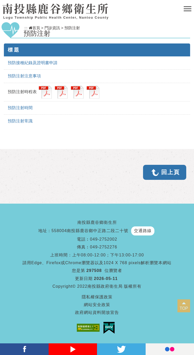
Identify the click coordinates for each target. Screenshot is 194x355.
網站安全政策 (97, 304)
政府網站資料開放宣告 (97, 312)
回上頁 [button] (170, 172)
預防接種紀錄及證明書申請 (32, 63)
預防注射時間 (20, 108)
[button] (187, 9)
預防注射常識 (20, 121)
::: (26, 28)
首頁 (34, 28)
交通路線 (143, 230)
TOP (184, 308)
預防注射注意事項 (24, 76)
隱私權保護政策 (97, 297)
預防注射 (72, 28)
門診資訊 (52, 28)
